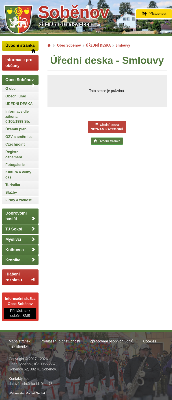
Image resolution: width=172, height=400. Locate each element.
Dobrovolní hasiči (20, 216)
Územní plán (15, 129)
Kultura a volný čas (18, 174)
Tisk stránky (18, 346)
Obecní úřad (15, 96)
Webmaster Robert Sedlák (27, 393)
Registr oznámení (13, 154)
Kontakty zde (19, 379)
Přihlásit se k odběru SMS (20, 313)
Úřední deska (107, 127)
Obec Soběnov (20, 81)
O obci (11, 88)
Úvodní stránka (20, 47)
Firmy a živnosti (18, 200)
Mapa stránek (19, 341)
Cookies (149, 341)
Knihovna (20, 249)
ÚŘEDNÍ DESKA (19, 104)
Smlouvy (123, 45)
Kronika (20, 260)
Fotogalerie (15, 165)
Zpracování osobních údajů (111, 341)
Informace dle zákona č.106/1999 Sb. (17, 117)
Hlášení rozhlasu (20, 277)
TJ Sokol (20, 229)
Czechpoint (15, 144)
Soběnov (73, 12)
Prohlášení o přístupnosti (60, 341)
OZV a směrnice (18, 137)
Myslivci (20, 239)
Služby (11, 192)
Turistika (12, 185)
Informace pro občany (18, 63)
